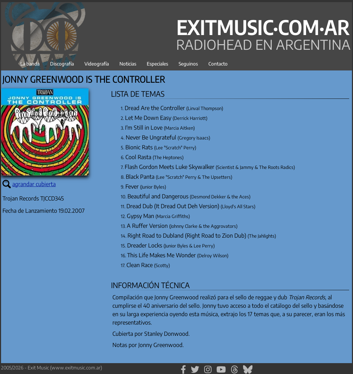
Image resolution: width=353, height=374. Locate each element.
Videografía (96, 64)
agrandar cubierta (34, 184)
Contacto (218, 64)
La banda (30, 64)
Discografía (62, 64)
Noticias (127, 64)
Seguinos (188, 64)
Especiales (157, 64)
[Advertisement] (53, 293)
